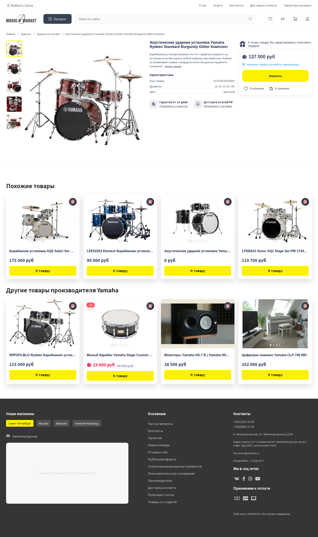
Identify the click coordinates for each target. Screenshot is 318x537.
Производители (160, 480)
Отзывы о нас (158, 452)
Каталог (57, 18)
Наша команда (159, 445)
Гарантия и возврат (298, 5)
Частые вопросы (160, 423)
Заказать (275, 76)
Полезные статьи (161, 495)
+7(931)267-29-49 (243, 422)
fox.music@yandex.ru (246, 453)
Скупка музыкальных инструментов (175, 466)
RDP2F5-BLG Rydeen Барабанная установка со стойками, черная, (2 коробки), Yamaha (42, 355)
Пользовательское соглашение (171, 473)
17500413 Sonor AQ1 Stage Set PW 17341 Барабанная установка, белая (275, 251)
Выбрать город (20, 5)
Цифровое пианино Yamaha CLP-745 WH (274, 355)
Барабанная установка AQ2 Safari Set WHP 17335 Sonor (42, 251)
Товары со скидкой (162, 502)
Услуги (217, 5)
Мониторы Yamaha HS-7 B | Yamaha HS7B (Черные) (197, 355)
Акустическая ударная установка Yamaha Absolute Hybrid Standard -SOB (197, 251)
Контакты (236, 5)
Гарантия (155, 438)
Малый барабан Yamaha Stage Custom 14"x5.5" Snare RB (120, 355)
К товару (43, 270)
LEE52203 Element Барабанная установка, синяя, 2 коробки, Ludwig (120, 251)
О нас (203, 5)
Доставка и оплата (263, 5)
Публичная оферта (162, 459)
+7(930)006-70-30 (243, 427)
